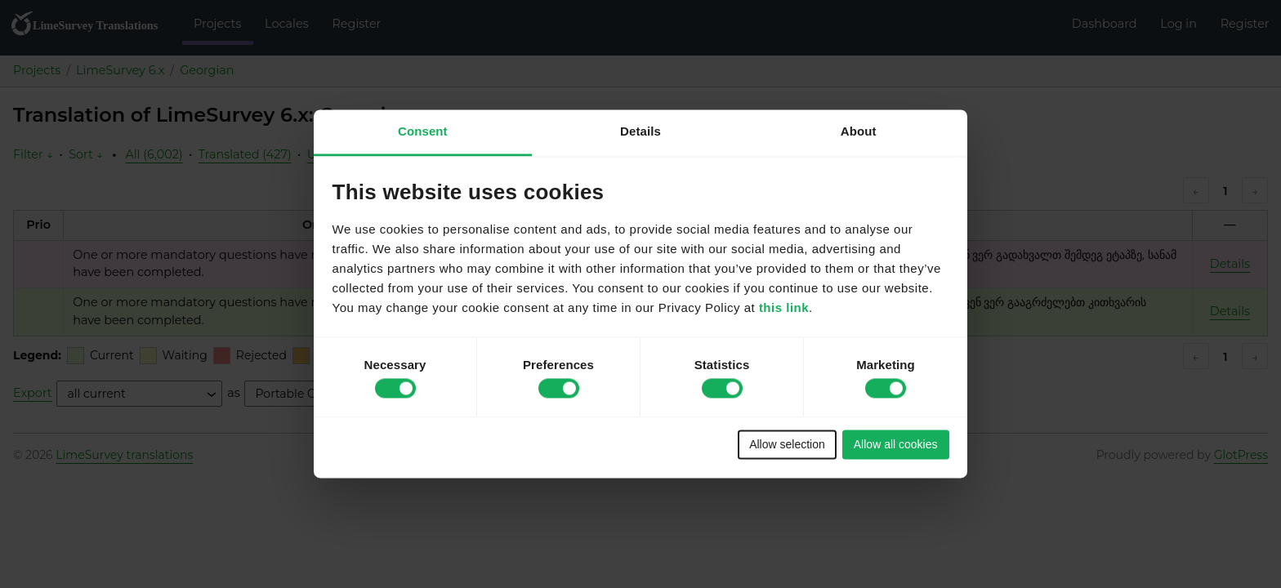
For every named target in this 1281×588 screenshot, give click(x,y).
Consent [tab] (423, 131)
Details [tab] (640, 131)
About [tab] (859, 131)
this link (784, 308)
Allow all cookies (896, 444)
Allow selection (787, 444)
